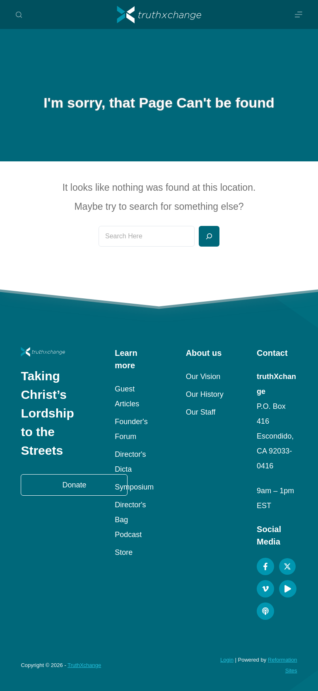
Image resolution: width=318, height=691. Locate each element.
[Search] (19, 15)
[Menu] (298, 14)
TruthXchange (84, 665)
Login (227, 660)
